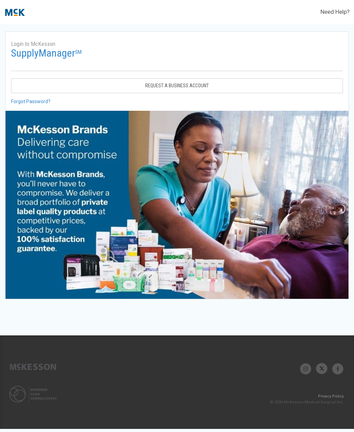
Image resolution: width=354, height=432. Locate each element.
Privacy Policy (331, 396)
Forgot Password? (30, 101)
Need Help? (335, 11)
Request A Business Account (177, 85)
